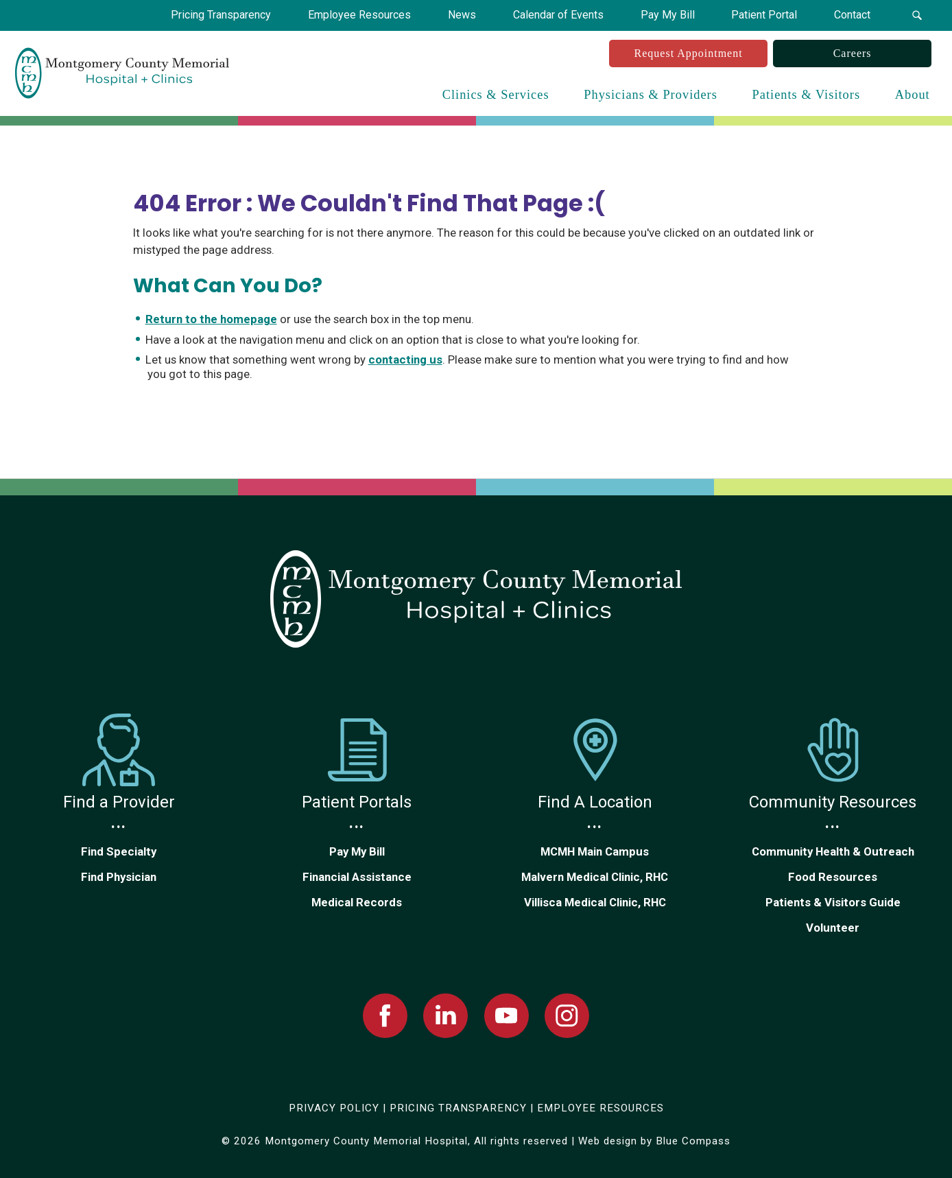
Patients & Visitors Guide (833, 902)
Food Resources (832, 877)
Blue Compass (693, 1141)
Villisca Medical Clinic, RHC (595, 902)
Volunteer (832, 927)
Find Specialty (118, 851)
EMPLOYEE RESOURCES (600, 1108)
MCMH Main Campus (594, 851)
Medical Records (356, 902)
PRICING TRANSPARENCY (458, 1108)
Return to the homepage (211, 319)
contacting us (405, 359)
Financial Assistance (357, 877)
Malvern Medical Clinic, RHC (594, 877)
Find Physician (118, 877)
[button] (916, 15)
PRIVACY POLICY (334, 1108)
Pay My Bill (357, 851)
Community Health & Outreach (833, 851)
